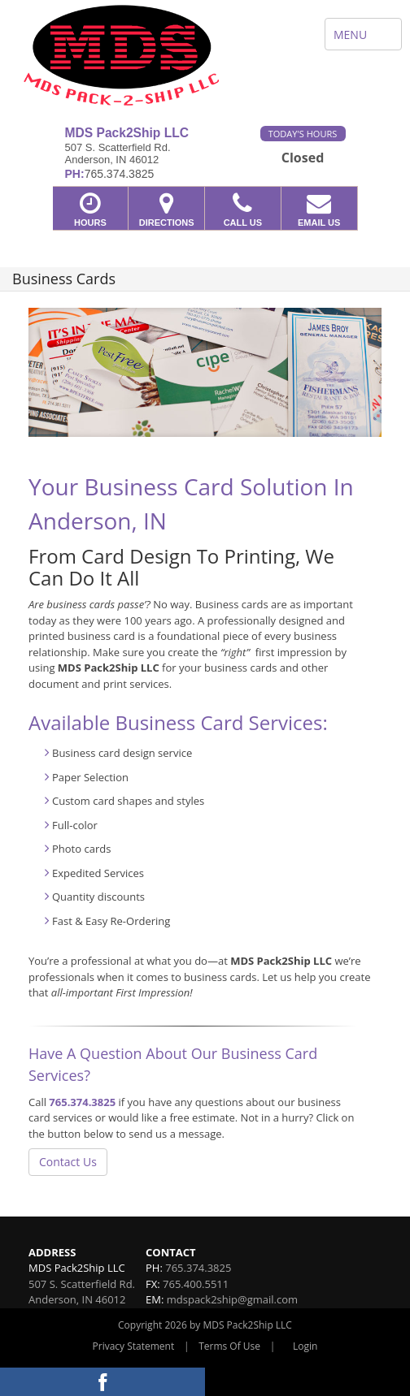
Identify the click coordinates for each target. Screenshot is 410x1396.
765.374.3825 (82, 1102)
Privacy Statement (134, 1346)
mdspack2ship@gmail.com (232, 1299)
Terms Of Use (229, 1346)
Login (305, 1346)
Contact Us (68, 1161)
